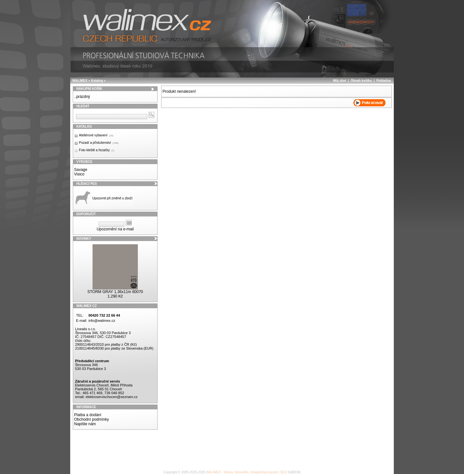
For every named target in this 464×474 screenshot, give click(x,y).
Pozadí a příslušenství (98, 142)
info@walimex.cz (101, 320)
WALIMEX (80, 80)
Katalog (97, 80)
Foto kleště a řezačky (96, 150)
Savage (80, 169)
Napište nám (85, 424)
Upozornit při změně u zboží (112, 198)
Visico (79, 174)
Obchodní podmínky (91, 419)
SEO (283, 472)
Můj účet (339, 80)
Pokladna (383, 80)
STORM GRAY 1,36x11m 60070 (115, 292)
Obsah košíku (361, 80)
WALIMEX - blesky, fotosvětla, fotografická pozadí (242, 472)
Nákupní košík (89, 88)
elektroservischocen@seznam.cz (111, 397)
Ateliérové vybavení (96, 135)
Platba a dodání (87, 415)
